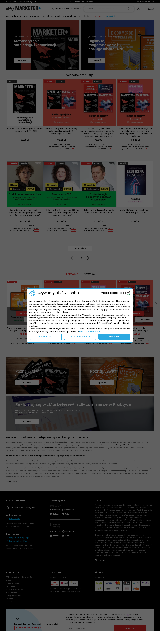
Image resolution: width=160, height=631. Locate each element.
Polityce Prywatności (89, 331)
